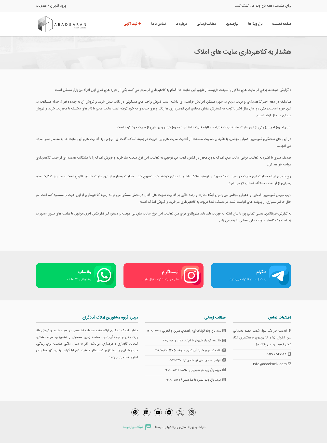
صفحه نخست (281, 24)
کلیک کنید (242, 6)
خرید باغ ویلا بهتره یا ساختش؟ (203, 380)
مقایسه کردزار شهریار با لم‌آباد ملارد (201, 340)
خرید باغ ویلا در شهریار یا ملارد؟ (203, 370)
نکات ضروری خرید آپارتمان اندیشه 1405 (197, 350)
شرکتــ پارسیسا (137, 427)
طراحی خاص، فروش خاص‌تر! (204, 360)
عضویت (41, 6)
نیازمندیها (232, 24)
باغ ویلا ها (255, 24)
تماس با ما (158, 24)
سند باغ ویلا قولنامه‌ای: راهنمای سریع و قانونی (194, 331)
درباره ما (181, 24)
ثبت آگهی (132, 24)
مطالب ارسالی (206, 24)
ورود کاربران (58, 6)
